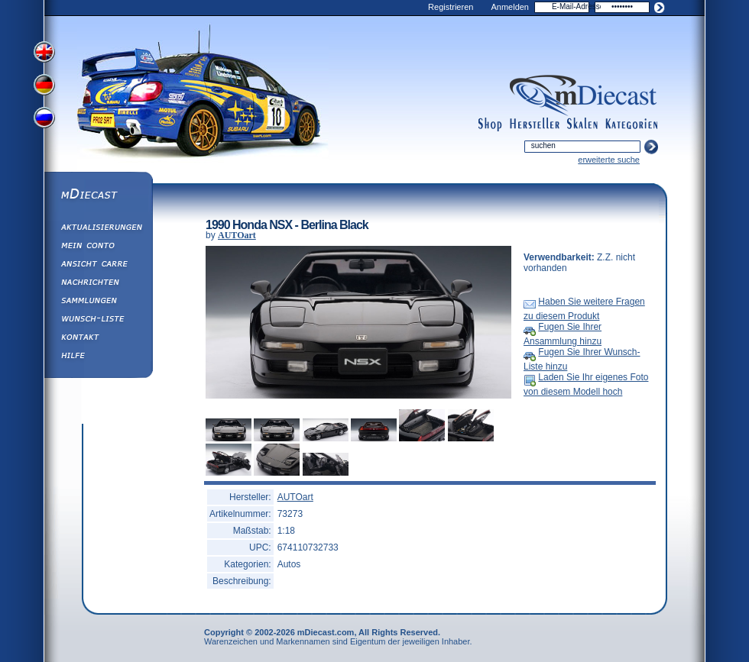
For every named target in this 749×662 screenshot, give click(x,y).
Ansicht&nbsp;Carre (97, 265)
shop (490, 124)
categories (631, 124)
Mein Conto (97, 247)
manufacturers (534, 124)
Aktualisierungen (97, 229)
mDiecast (97, 195)
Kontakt (97, 339)
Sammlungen (97, 302)
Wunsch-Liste (97, 320)
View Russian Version (45, 120)
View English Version (45, 51)
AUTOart (237, 235)
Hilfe (97, 357)
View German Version (45, 86)
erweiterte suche (609, 159)
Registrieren (450, 6)
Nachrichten (97, 284)
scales (582, 124)
